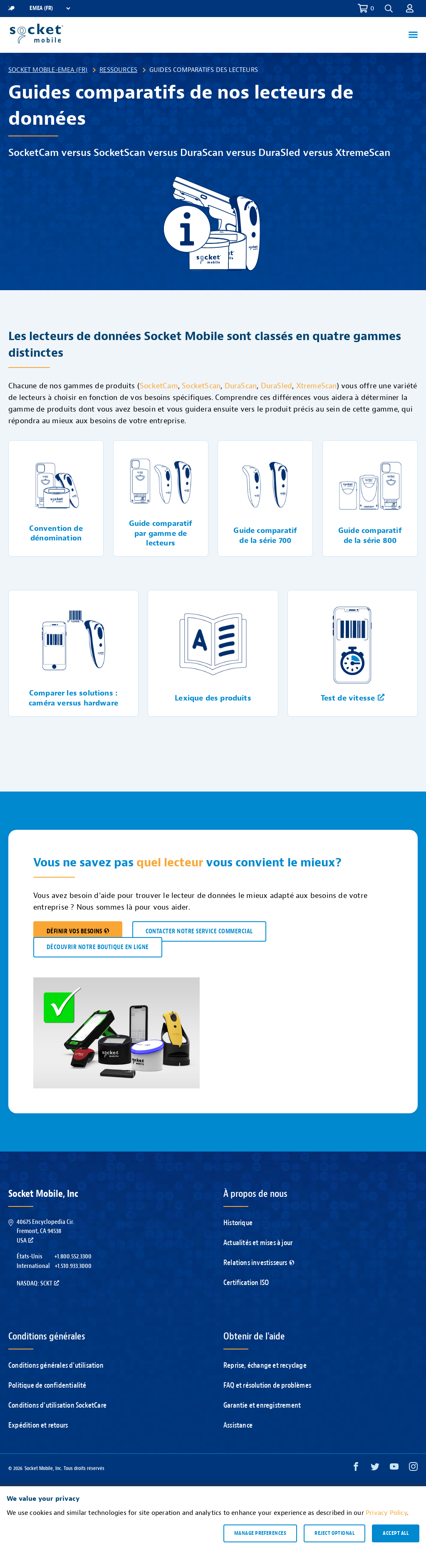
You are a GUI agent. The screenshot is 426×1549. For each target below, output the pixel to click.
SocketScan (201, 386)
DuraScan (241, 386)
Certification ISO (246, 1283)
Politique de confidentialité (47, 1385)
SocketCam (159, 386)
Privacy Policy (386, 1513)
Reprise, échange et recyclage (265, 1365)
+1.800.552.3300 (73, 1256)
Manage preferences (260, 1533)
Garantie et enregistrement (262, 1405)
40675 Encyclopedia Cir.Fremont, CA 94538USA (45, 1231)
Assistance (238, 1425)
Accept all (396, 1533)
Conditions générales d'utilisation (56, 1365)
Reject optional (334, 1533)
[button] (389, 8)
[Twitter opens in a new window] (375, 1468)
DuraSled (276, 386)
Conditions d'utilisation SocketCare (57, 1405)
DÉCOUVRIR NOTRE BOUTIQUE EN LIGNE (98, 947)
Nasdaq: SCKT (38, 1283)
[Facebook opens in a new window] (356, 1468)
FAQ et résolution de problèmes (267, 1385)
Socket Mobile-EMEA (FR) (48, 70)
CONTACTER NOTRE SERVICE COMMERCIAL (199, 931)
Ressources (118, 70)
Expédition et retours (38, 1425)
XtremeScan (316, 386)
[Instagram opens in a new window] (413, 1468)
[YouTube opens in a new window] (394, 1468)
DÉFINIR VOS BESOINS (78, 931)
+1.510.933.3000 (73, 1266)
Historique (238, 1223)
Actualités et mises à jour (257, 1243)
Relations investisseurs (258, 1263)
